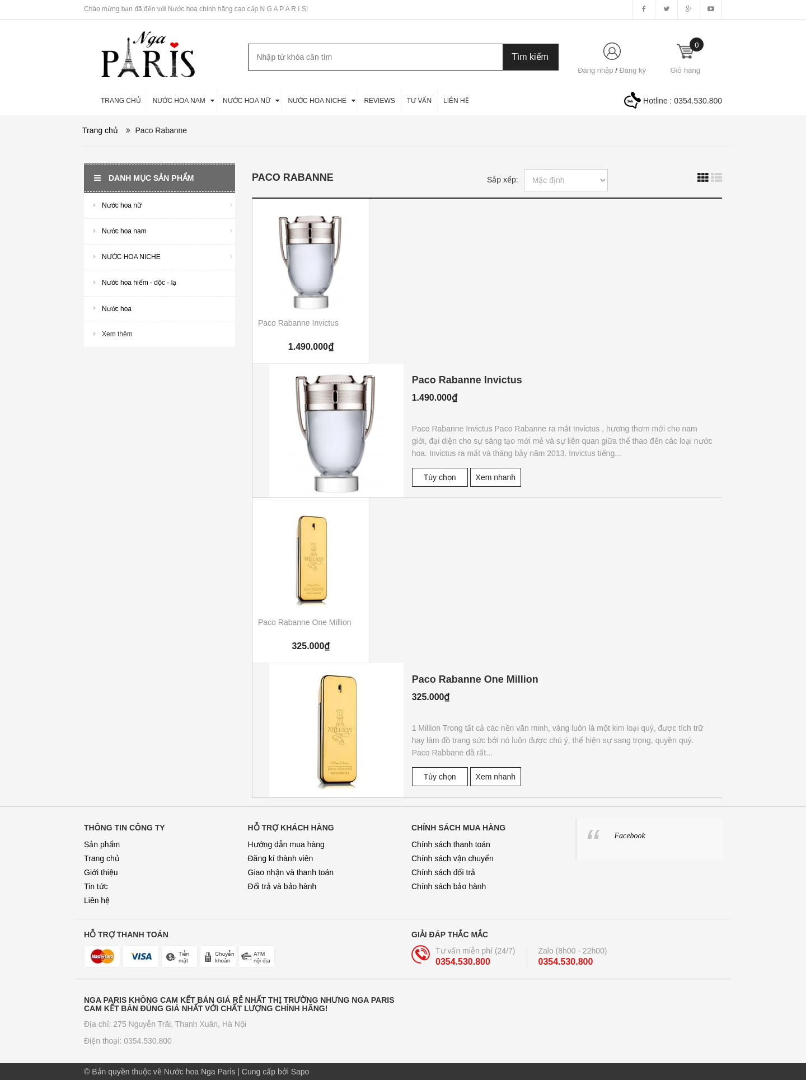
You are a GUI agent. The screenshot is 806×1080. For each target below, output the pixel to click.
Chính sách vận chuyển (452, 858)
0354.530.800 (698, 100)
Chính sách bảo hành (448, 886)
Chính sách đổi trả (443, 872)
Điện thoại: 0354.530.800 (128, 1040)
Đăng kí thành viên (280, 858)
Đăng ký (632, 70)
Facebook (630, 836)
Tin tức (96, 886)
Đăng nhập (595, 70)
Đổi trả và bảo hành (282, 886)
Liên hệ (97, 900)
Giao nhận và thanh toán (291, 872)
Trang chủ (102, 858)
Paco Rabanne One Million (305, 622)
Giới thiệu (101, 872)
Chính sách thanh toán (450, 844)
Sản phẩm (102, 844)
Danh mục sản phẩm (144, 177)
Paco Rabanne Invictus (298, 322)
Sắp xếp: (502, 179)
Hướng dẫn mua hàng (286, 844)
